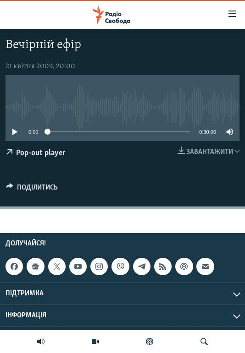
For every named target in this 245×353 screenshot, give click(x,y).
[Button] (32, 189)
